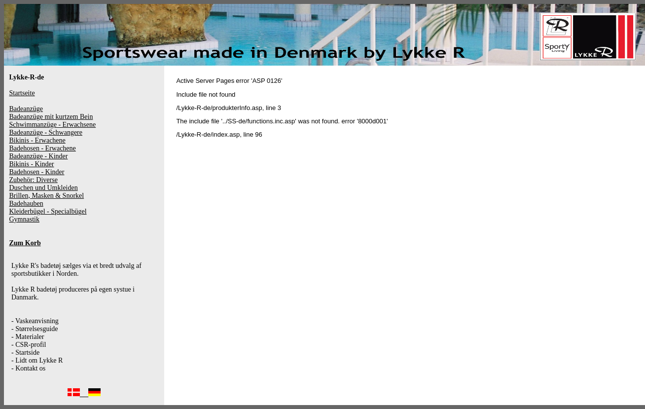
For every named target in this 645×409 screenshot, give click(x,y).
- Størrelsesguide (34, 329)
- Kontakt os (28, 368)
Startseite (22, 93)
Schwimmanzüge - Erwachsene (52, 124)
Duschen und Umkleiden (43, 187)
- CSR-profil (28, 344)
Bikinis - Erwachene (37, 140)
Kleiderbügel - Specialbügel (48, 211)
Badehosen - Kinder (37, 172)
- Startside (25, 352)
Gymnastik (24, 219)
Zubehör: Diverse (33, 180)
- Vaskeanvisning (35, 321)
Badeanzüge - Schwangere (45, 132)
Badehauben (26, 203)
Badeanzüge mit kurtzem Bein (51, 116)
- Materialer (27, 336)
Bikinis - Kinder (31, 164)
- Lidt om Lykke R (37, 360)
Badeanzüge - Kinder (38, 156)
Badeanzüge (26, 108)
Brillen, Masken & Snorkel (46, 195)
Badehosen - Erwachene (42, 148)
